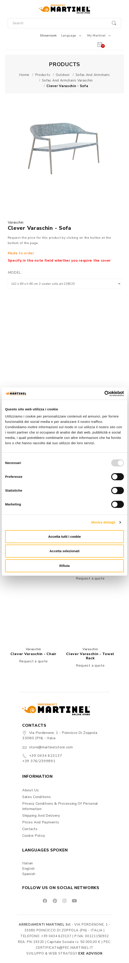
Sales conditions (36, 796)
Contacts (30, 829)
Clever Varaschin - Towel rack (90, 656)
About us (30, 790)
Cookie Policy (33, 835)
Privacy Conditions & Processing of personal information (60, 806)
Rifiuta (64, 566)
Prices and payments (40, 822)
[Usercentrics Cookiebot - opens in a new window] (104, 394)
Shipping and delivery (41, 815)
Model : (15, 272)
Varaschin (16, 222)
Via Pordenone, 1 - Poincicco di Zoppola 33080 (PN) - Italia (59, 735)
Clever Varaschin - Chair (33, 654)
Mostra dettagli (103, 522)
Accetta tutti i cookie (64, 536)
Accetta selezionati (64, 551)
